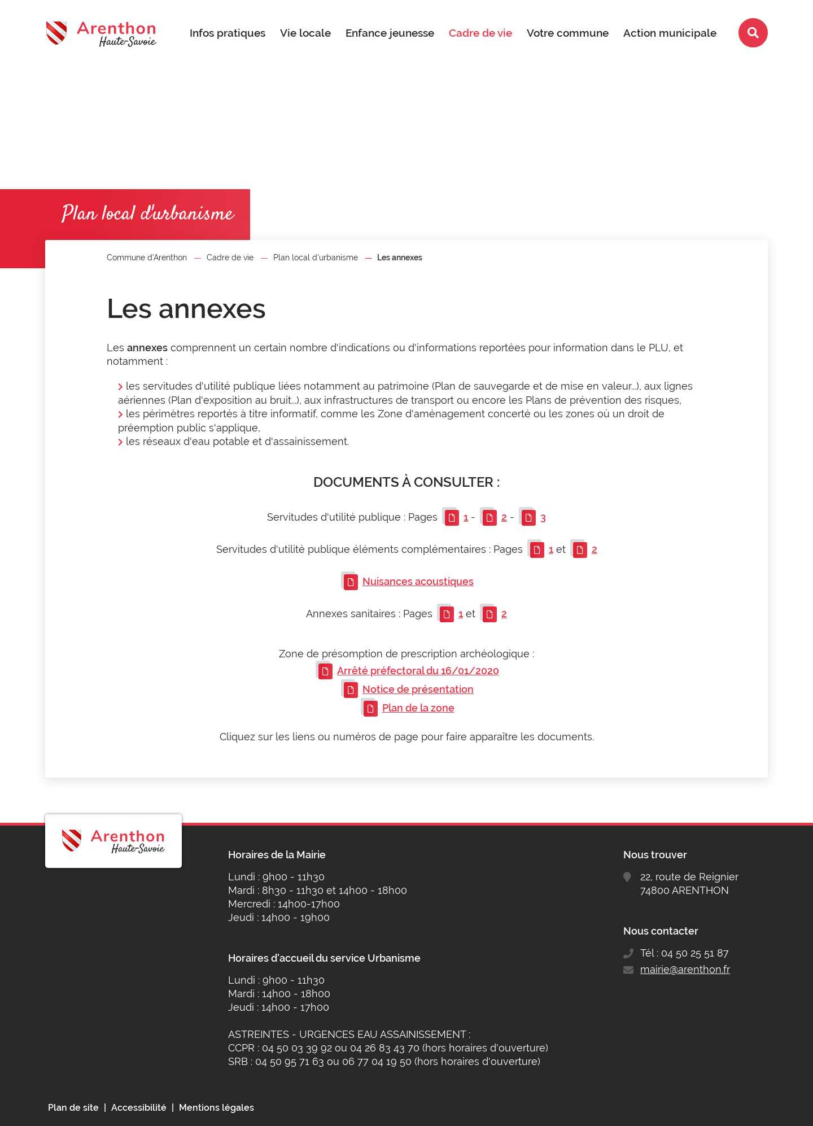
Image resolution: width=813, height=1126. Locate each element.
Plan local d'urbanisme (315, 257)
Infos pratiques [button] (227, 33)
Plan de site (73, 1107)
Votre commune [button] (568, 33)
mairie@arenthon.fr (685, 969)
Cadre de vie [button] (480, 33)
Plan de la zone (418, 708)
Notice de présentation (418, 689)
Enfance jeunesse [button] (390, 33)
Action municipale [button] (669, 33)
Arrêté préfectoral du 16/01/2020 (418, 671)
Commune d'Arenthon (147, 257)
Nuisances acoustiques (418, 581)
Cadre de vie (230, 257)
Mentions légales (216, 1107)
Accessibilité (139, 1107)
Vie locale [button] (305, 33)
